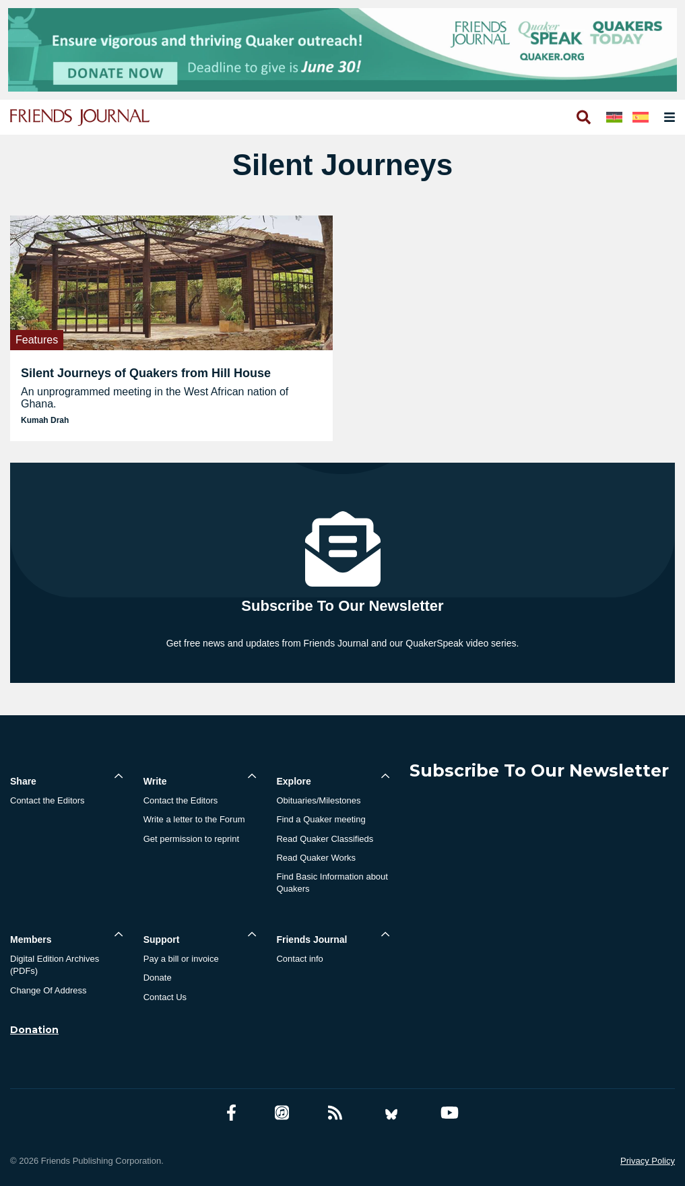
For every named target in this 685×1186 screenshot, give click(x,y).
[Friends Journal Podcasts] (282, 1113)
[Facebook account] (231, 1113)
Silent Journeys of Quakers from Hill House (146, 373)
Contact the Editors (47, 800)
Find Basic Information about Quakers (331, 882)
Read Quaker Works (316, 858)
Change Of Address (48, 990)
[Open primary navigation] (667, 117)
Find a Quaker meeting (320, 819)
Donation (34, 1030)
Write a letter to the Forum (194, 819)
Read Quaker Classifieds (324, 839)
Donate (157, 978)
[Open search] (582, 117)
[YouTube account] (450, 1113)
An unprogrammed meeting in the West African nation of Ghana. (154, 397)
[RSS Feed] (335, 1113)
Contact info (299, 959)
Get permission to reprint (191, 839)
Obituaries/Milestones (318, 800)
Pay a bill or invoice (181, 959)
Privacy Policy (647, 1161)
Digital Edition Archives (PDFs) (54, 965)
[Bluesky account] (391, 1113)
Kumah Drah (45, 420)
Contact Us (165, 997)
